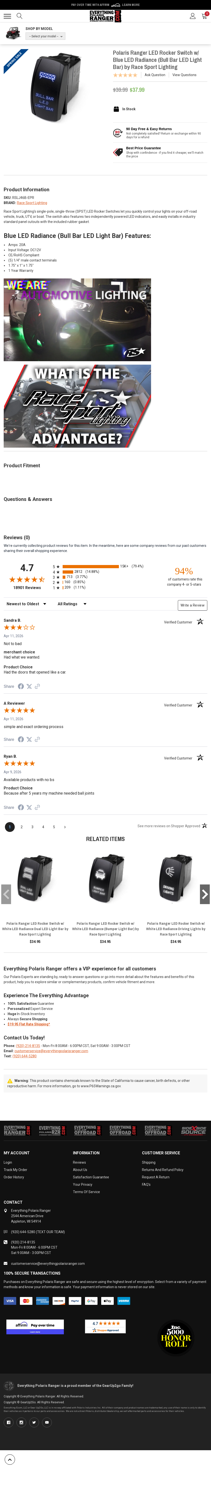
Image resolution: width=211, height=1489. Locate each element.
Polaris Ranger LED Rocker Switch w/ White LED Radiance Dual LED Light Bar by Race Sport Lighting (35, 929)
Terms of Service (86, 1192)
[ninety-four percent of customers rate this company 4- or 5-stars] (184, 576)
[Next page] (65, 827)
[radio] (105, 566)
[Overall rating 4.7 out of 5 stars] (27, 579)
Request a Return (155, 1177)
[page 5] (54, 827)
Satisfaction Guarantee (91, 1177)
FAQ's (146, 1184)
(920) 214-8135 (28, 1046)
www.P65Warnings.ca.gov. (101, 1086)
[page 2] (22, 827)
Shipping (148, 1162)
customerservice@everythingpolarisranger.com (51, 1051)
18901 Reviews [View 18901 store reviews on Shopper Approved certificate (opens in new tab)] (32, 587)
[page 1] (10, 827)
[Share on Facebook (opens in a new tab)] (21, 687)
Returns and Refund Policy (162, 1170)
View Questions (184, 75)
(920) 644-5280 (25, 1056)
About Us (80, 1170)
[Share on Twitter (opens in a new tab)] (29, 687)
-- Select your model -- (43, 36)
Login (8, 1162)
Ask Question (155, 75)
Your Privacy (82, 1184)
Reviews (79, 1162)
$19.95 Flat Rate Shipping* (29, 1024)
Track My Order (15, 1170)
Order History (14, 1177)
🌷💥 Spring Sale (105, 5)
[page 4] (43, 827)
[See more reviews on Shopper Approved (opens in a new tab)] (37, 687)
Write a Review (193, 605)
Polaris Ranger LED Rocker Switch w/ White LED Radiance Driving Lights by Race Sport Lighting (175, 929)
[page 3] (32, 827)
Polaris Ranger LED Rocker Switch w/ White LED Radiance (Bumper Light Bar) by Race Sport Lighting (105, 929)
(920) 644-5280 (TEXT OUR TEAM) (38, 1232)
